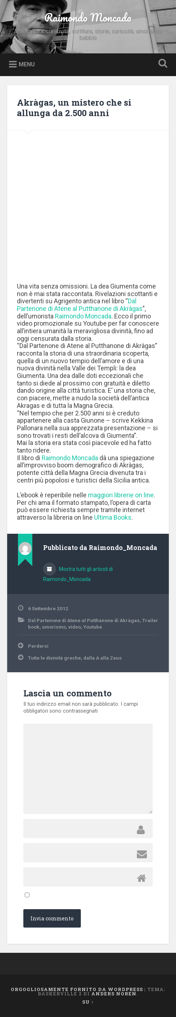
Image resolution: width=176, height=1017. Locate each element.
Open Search (161, 64)
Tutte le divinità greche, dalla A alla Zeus (75, 658)
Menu (27, 64)
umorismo (54, 627)
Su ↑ (88, 1002)
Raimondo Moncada (87, 17)
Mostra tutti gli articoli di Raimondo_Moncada (78, 574)
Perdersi (38, 646)
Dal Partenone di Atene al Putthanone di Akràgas (84, 620)
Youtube (92, 627)
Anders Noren (113, 993)
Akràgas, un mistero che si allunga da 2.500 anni (74, 108)
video (74, 627)
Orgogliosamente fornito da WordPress (77, 989)
